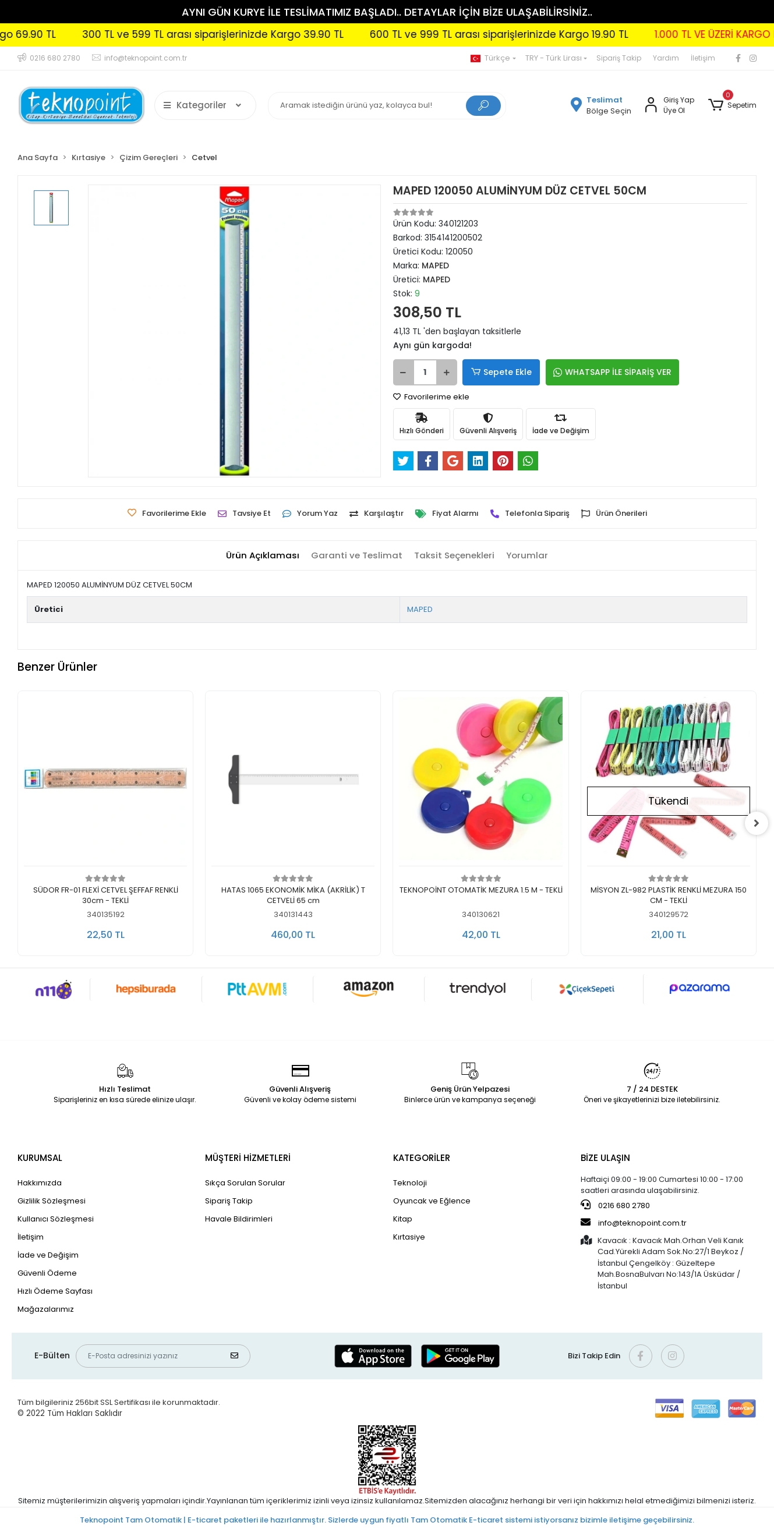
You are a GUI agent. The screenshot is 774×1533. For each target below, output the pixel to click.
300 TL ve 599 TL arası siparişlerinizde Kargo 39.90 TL (243, 34)
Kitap (402, 1218)
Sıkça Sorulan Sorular (245, 1182)
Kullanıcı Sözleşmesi (55, 1218)
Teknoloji (410, 1182)
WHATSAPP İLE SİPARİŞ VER (611, 372)
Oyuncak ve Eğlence (432, 1200)
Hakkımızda (39, 1182)
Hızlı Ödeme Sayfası (55, 1291)
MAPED (420, 609)
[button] (732, 105)
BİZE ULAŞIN (605, 1158)
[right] (756, 823)
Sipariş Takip (618, 58)
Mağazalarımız (45, 1309)
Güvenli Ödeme (47, 1273)
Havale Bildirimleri (239, 1218)
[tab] (262, 555)
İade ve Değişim (48, 1255)
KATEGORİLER (421, 1158)
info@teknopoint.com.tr (634, 1222)
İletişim (703, 58)
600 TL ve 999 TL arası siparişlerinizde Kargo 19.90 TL (530, 34)
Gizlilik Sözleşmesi (51, 1200)
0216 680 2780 (615, 1205)
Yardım (666, 58)
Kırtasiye (409, 1236)
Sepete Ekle (501, 372)
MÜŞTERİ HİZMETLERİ (248, 1158)
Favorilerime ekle (431, 396)
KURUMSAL (39, 1158)
